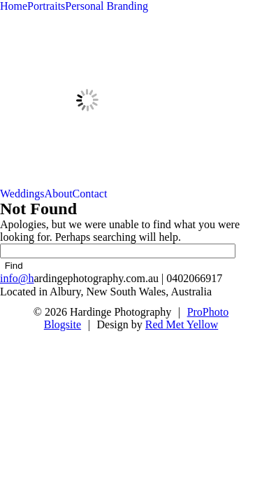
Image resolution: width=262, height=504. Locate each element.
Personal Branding (106, 6)
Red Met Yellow (181, 324)
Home (13, 6)
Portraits (46, 6)
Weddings (22, 194)
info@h (17, 278)
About (59, 194)
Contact (90, 194)
